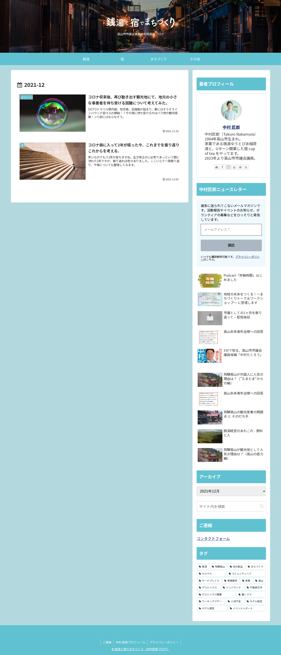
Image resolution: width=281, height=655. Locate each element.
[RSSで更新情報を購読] (246, 167)
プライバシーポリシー (164, 642)
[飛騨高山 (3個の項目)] (218, 566)
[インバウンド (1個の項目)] (232, 587)
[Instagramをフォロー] (228, 167)
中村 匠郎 (231, 127)
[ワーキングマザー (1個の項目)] (211, 601)
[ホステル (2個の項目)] (211, 573)
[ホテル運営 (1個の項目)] (212, 608)
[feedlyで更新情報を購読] (240, 167)
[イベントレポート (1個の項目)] (247, 608)
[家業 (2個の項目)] (246, 580)
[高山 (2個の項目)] (259, 580)
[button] (261, 506)
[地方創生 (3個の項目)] (236, 566)
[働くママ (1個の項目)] (251, 594)
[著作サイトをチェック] (216, 167)
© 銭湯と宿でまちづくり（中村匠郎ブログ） (141, 649)
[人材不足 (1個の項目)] (235, 601)
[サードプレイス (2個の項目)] (209, 580)
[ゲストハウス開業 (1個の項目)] (216, 594)
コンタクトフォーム (213, 538)
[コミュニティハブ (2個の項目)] (246, 573)
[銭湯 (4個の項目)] (203, 566)
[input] (231, 506)
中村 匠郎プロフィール (130, 642)
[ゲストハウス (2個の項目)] (208, 587)
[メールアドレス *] (231, 229)
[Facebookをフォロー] (222, 167)
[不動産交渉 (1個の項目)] (255, 587)
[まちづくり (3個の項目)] (256, 566)
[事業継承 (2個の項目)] (231, 580)
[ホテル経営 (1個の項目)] (255, 601)
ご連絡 (107, 642)
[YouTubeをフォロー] (234, 167)
